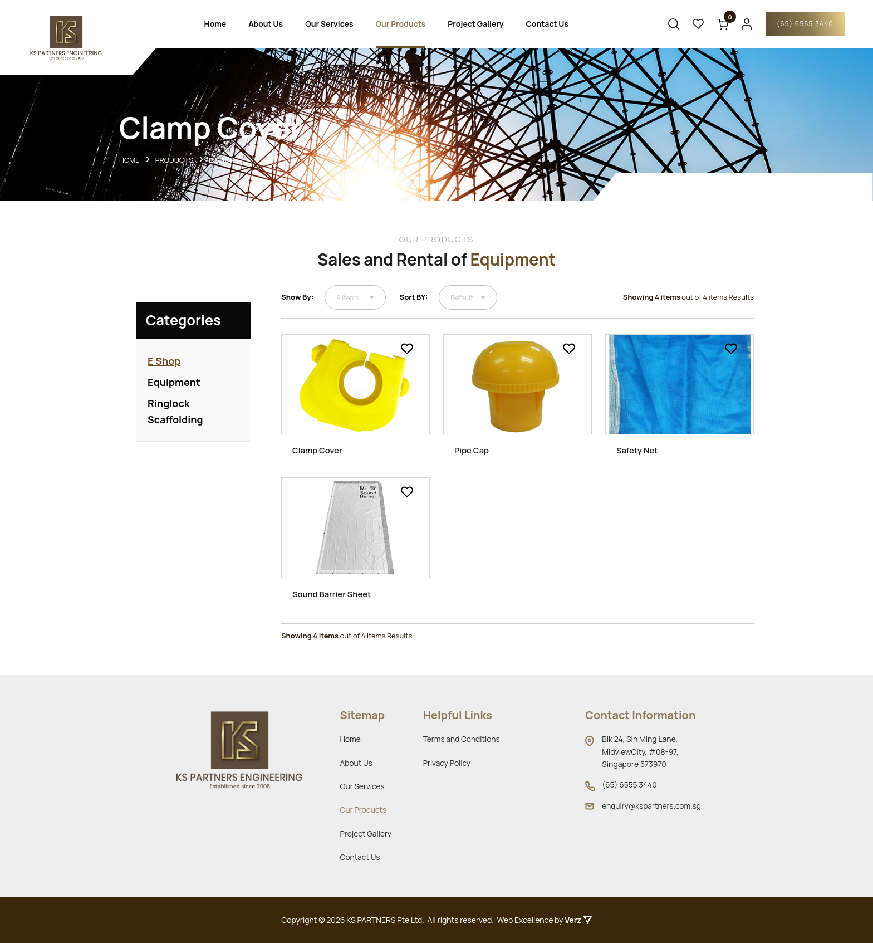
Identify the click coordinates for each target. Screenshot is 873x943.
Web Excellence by (544, 920)
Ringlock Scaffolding (175, 416)
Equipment (174, 386)
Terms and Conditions (461, 739)
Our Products (400, 24)
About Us (265, 24)
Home (215, 24)
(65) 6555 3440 (800, 25)
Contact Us (547, 24)
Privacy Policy (446, 763)
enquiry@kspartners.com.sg (650, 805)
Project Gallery (475, 24)
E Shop (164, 365)
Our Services (328, 24)
